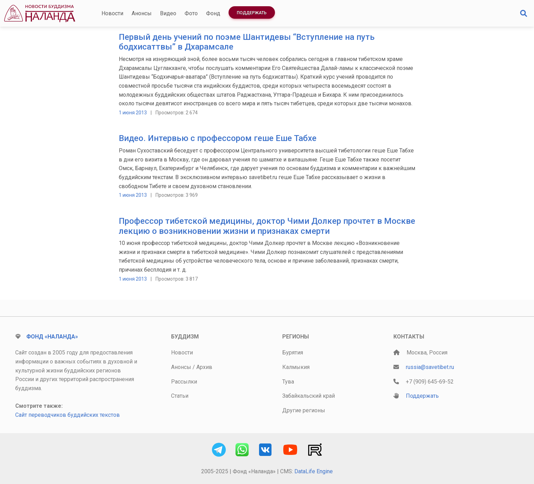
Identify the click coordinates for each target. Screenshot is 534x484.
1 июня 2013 (133, 112)
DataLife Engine (313, 471)
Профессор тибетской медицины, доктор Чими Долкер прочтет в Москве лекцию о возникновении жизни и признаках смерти (267, 226)
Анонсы (142, 13)
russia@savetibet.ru (430, 367)
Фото (191, 13)
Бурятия (292, 352)
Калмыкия (296, 367)
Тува (288, 381)
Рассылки (184, 381)
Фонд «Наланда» (52, 336)
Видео (168, 13)
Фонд (213, 13)
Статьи (179, 396)
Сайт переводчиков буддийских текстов (67, 415)
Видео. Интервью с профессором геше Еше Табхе (218, 138)
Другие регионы (303, 410)
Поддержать (252, 12)
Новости (112, 13)
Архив (204, 367)
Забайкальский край (308, 396)
